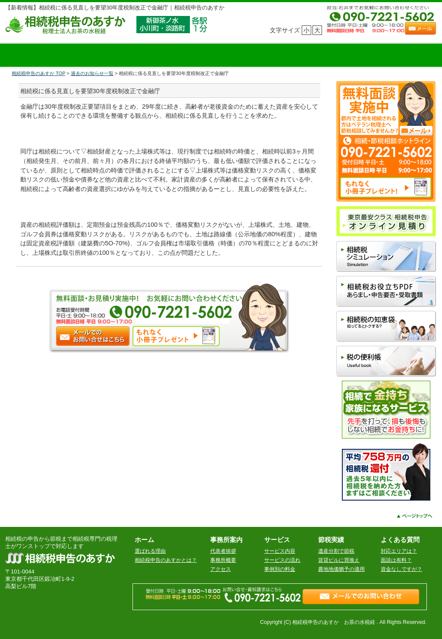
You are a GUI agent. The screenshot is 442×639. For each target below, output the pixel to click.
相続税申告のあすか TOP (38, 73)
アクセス (220, 569)
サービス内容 (279, 551)
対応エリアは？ (399, 551)
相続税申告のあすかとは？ (166, 560)
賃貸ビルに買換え (339, 560)
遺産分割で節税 (336, 551)
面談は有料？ (396, 560)
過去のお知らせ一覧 (92, 73)
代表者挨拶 (223, 551)
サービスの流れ (282, 560)
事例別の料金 (279, 569)
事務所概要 (223, 560)
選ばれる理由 (150, 551)
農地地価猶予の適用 (341, 569)
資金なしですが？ (401, 569)
